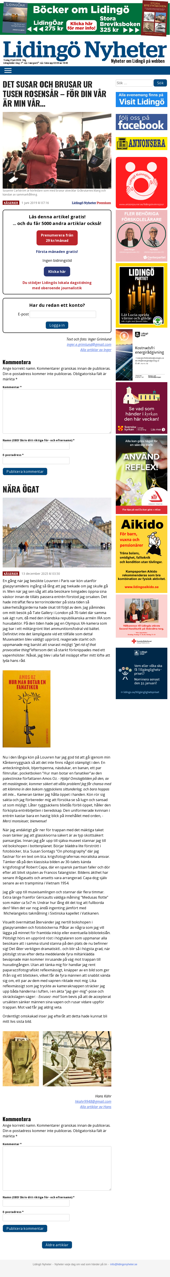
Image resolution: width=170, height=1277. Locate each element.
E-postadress (13, 455)
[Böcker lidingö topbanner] (85, 36)
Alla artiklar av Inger (95, 349)
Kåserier (11, 203)
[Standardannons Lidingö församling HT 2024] (141, 432)
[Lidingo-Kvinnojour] (141, 207)
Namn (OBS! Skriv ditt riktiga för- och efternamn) (39, 440)
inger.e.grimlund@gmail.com (89, 344)
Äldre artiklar (57, 1244)
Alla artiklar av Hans (95, 1106)
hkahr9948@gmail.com (93, 1101)
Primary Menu (6, 70)
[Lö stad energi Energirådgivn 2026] (141, 379)
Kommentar (12, 387)
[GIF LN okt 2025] (141, 260)
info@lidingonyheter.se (123, 1264)
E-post (23, 314)
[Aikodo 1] (141, 592)
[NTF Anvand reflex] (141, 513)
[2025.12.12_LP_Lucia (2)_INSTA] (141, 326)
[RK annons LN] (141, 645)
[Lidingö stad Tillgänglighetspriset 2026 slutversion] (141, 698)
